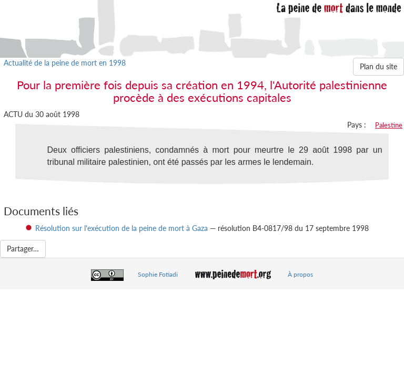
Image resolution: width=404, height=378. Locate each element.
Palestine (388, 125)
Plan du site (378, 66)
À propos (300, 274)
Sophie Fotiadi (158, 274)
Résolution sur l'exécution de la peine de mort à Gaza (121, 228)
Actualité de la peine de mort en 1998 (65, 62)
